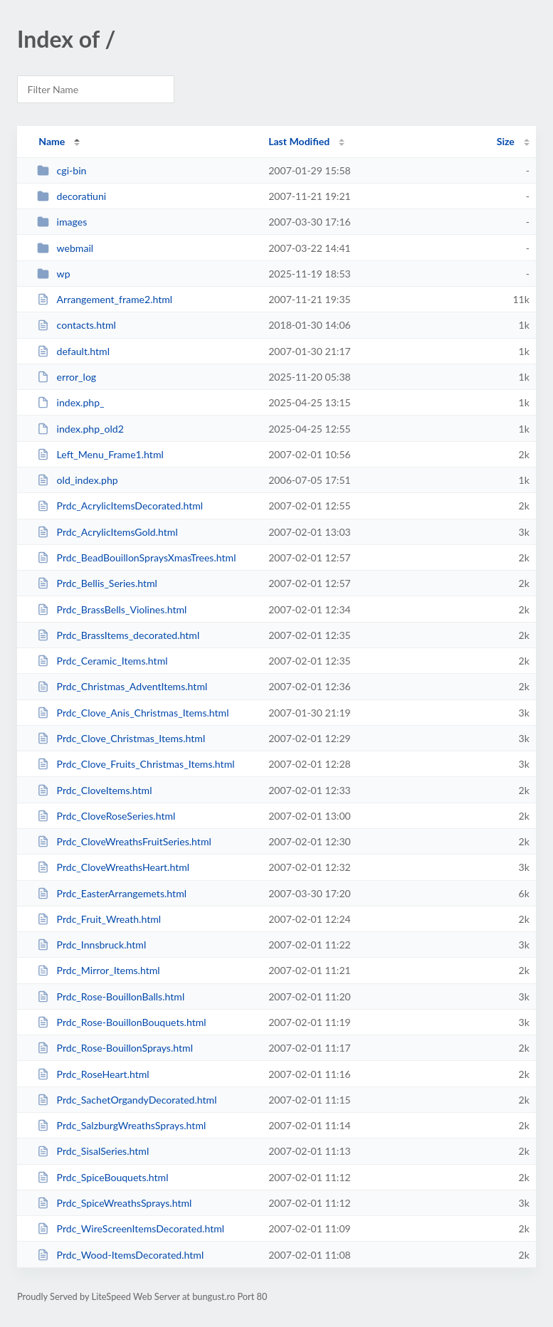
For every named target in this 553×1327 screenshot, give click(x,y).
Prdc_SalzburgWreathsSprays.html (121, 1125)
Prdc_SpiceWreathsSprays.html (114, 1203)
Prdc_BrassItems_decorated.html (118, 635)
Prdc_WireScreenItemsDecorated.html (130, 1228)
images (62, 222)
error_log (66, 377)
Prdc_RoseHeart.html (93, 1074)
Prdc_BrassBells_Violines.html (111, 609)
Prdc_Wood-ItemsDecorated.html (120, 1255)
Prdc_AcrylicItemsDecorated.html (120, 505)
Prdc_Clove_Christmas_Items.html (121, 738)
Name (51, 141)
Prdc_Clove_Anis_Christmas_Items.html (132, 713)
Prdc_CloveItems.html (94, 790)
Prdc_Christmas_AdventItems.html (122, 686)
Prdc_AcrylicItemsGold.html (107, 532)
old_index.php (77, 480)
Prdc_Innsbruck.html (91, 945)
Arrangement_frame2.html (104, 299)
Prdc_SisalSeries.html (93, 1151)
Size (506, 141)
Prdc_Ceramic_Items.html (102, 661)
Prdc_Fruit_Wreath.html (99, 919)
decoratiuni (71, 196)
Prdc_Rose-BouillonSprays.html (115, 1048)
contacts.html (76, 325)
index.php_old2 (80, 429)
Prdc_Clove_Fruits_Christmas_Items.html (135, 764)
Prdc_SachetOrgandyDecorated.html (126, 1100)
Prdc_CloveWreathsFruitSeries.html (124, 841)
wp (53, 274)
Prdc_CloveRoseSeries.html (106, 816)
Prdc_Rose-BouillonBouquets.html (121, 1022)
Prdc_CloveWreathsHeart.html (113, 867)
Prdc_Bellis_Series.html (97, 583)
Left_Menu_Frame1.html (100, 454)
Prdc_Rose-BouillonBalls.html (110, 996)
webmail (65, 248)
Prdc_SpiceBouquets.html (102, 1177)
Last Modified (299, 141)
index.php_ (70, 402)
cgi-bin (61, 170)
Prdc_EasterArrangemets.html (111, 893)
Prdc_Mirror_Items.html (98, 970)
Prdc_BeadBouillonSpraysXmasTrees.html (136, 557)
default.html (73, 351)
